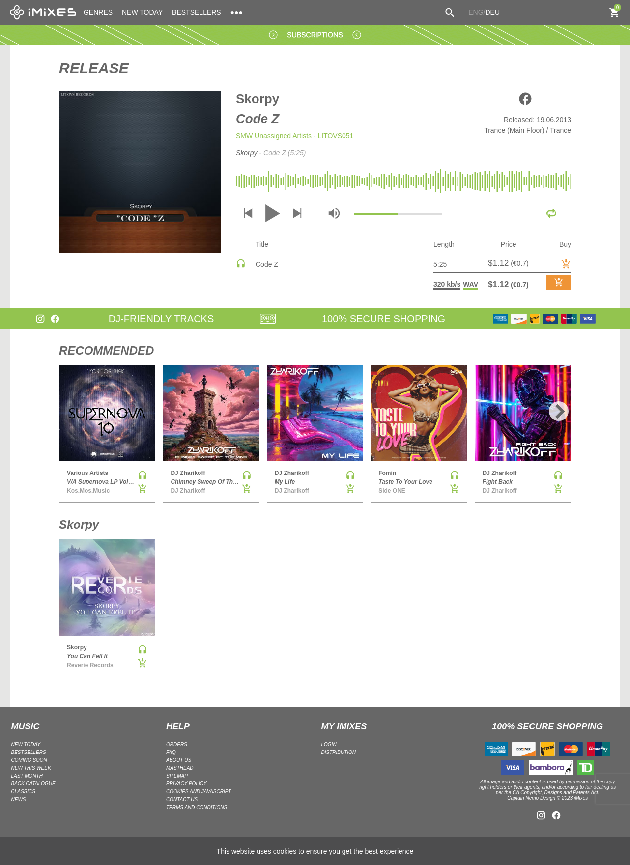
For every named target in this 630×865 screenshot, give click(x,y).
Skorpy (257, 98)
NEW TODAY (142, 12)
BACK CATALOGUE (33, 783)
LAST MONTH (27, 776)
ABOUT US (178, 760)
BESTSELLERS (196, 12)
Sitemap (177, 776)
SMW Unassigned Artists (274, 136)
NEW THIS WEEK (31, 768)
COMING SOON (29, 760)
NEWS (18, 799)
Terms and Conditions (196, 807)
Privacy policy (186, 783)
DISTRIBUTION (338, 752)
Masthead (180, 768)
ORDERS (176, 744)
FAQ (171, 752)
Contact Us (182, 799)
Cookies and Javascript (198, 791)
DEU (492, 12)
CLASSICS (23, 791)
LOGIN (329, 744)
